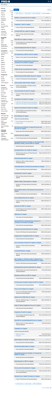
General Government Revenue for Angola (26, 229)
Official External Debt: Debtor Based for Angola (28, 76)
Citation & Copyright (3, 131)
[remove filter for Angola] (18, 9)
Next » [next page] (48, 387)
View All (11, 10)
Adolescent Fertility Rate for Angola (25, 297)
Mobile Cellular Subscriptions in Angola (26, 181)
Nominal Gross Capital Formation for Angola (27, 376)
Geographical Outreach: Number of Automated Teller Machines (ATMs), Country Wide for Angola (29, 142)
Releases (3, 113)
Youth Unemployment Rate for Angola (25, 47)
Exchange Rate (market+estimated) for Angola (28, 267)
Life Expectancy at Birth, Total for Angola (26, 54)
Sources (3, 85)
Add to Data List (19, 13)
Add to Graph (27, 13)
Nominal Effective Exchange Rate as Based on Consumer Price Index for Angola (27, 221)
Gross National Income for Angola (24, 198)
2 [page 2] (43, 387)
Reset (49, 9)
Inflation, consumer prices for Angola (25, 17)
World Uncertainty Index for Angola (24, 346)
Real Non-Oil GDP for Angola (23, 206)
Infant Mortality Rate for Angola (23, 158)
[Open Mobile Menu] (50, 1)
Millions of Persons (20, 334)
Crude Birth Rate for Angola (22, 251)
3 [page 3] (44, 387)
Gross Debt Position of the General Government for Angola (29, 190)
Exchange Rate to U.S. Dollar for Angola (26, 150)
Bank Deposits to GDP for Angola (24, 361)
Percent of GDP (19, 123)
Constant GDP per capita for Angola (25, 31)
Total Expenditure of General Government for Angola (29, 166)
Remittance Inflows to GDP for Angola (25, 275)
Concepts (3, 10)
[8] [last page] (50, 387)
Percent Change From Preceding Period (24, 121)
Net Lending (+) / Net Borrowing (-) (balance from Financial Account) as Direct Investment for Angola (29, 259)
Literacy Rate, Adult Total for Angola (25, 82)
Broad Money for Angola (21, 116)
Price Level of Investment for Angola (25, 368)
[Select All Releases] (14, 13)
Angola (15, 9)
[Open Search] (48, 1)
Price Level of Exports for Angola (24, 289)
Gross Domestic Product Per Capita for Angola (28, 242)
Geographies (4, 50)
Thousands (18, 335)
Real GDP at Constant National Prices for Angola (28, 320)
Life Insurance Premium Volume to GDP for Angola (29, 282)
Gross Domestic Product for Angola (25, 91)
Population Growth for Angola (23, 312)
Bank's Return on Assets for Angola (25, 339)
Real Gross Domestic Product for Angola (26, 107)
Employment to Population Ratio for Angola (27, 236)
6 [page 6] (46, 387)
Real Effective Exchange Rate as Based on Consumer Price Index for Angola (26, 61)
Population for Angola (21, 328)
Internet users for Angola (22, 135)
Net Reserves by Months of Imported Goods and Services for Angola (28, 127)
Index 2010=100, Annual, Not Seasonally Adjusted (26, 102)
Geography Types (3, 38)
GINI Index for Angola (21, 214)
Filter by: (3, 8)
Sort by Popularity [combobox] (46, 13)
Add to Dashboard (36, 13)
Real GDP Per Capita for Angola (23, 39)
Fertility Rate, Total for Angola (23, 173)
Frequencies (4, 74)
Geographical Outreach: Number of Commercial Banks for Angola (28, 353)
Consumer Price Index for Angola (24, 99)
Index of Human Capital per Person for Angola (27, 305)
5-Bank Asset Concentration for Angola (26, 69)
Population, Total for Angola (22, 24)
